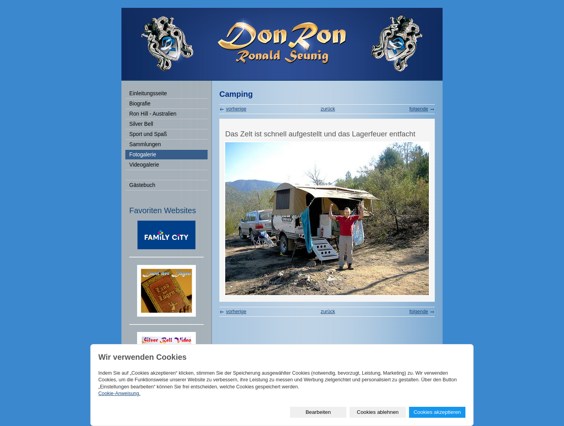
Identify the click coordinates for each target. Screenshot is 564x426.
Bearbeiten (318, 412)
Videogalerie (144, 165)
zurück (328, 109)
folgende (418, 109)
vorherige (236, 109)
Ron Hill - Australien (152, 114)
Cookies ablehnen (378, 412)
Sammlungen (145, 144)
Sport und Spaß (148, 134)
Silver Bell (141, 124)
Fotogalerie (142, 155)
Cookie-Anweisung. (119, 393)
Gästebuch (142, 185)
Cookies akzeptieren (437, 412)
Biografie (139, 104)
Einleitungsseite (148, 93)
